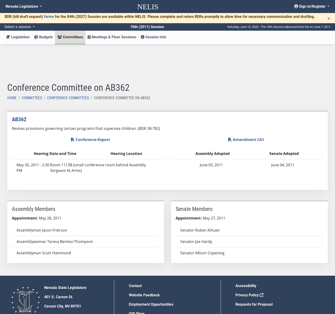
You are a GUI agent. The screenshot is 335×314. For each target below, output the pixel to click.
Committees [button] (70, 37)
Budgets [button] (43, 37)
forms (49, 16)
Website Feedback (144, 261)
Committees (32, 64)
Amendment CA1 (246, 105)
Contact (135, 251)
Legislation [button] (18, 37)
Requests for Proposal (254, 270)
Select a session (18, 27)
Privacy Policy (249, 261)
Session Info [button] (153, 37)
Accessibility (245, 251)
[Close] (329, 18)
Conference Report (90, 105)
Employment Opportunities (151, 270)
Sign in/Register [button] (310, 6)
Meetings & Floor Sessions (111, 37)
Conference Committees (68, 64)
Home (12, 64)
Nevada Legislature (22, 6)
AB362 (19, 85)
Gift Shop (136, 279)
